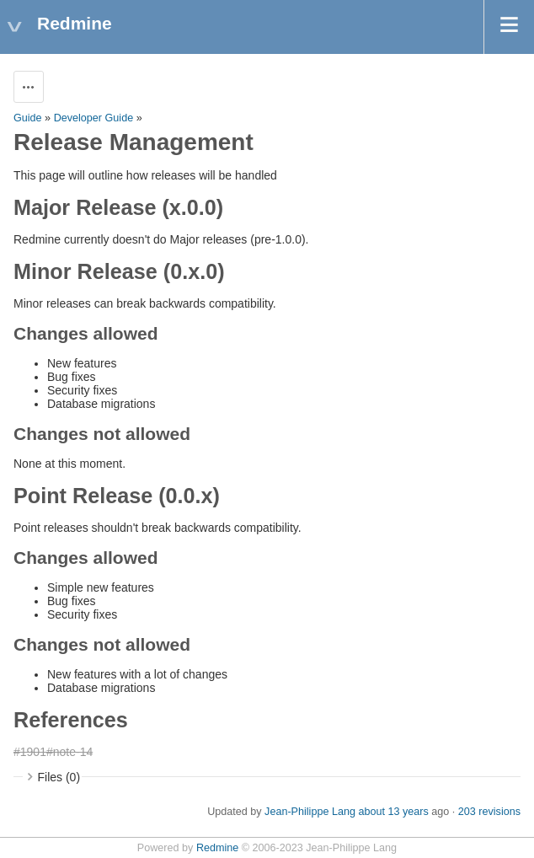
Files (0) (59, 777)
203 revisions (489, 812)
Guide (27, 118)
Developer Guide (94, 118)
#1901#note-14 (53, 752)
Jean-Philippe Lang (309, 812)
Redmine (217, 848)
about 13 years (393, 812)
